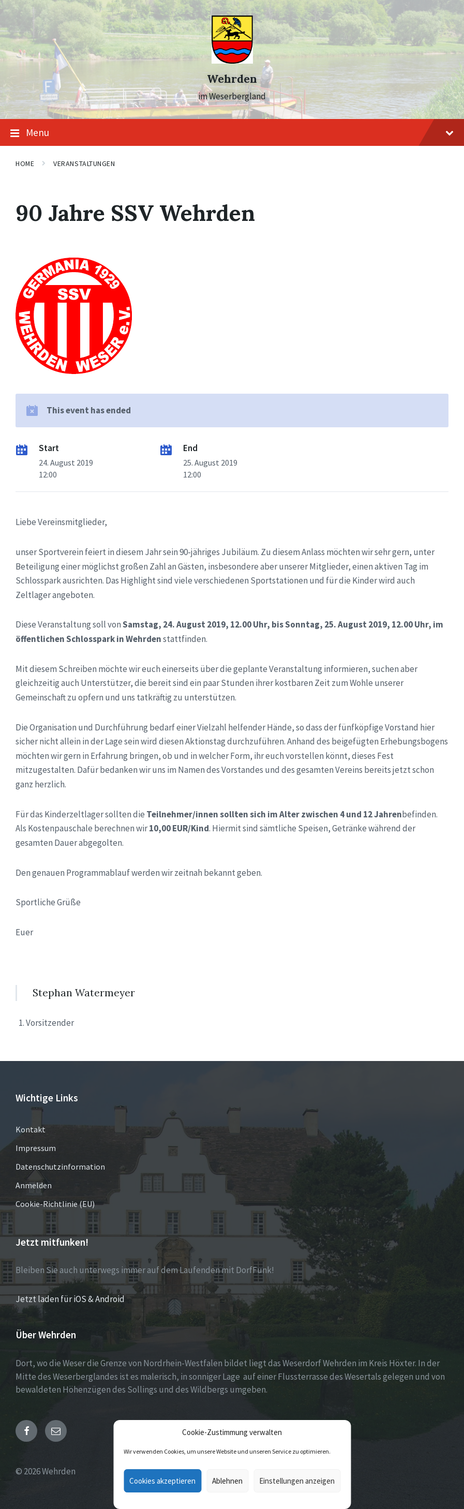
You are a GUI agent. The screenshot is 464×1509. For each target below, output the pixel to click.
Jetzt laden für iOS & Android (70, 1299)
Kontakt (31, 1129)
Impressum (36, 1148)
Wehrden (232, 79)
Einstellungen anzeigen (297, 1481)
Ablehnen (227, 1481)
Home (25, 163)
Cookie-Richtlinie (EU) (55, 1204)
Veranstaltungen (84, 163)
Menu (232, 133)
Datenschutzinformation (60, 1166)
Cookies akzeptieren (162, 1481)
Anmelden (34, 1185)
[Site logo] (232, 60)
